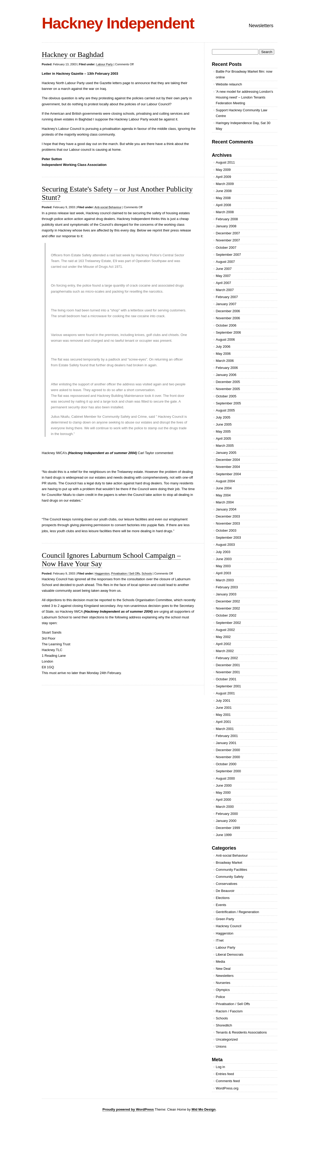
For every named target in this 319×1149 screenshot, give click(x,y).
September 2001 (228, 686)
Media (220, 962)
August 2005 (225, 410)
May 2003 (223, 566)
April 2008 (223, 205)
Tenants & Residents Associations (241, 1032)
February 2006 (227, 368)
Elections (223, 898)
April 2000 (223, 800)
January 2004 (226, 509)
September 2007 (228, 255)
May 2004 (223, 495)
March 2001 (225, 729)
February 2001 (227, 736)
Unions (221, 1046)
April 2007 (223, 283)
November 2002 (228, 608)
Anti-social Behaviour (107, 207)
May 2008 (223, 198)
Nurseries (223, 983)
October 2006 (226, 325)
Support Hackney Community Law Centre (241, 113)
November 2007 (228, 240)
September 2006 (228, 332)
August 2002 (225, 630)
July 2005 (223, 417)
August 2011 (225, 162)
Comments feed (228, 1081)
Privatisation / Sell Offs (125, 573)
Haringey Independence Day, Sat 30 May (243, 126)
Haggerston (102, 573)
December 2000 (228, 750)
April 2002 (223, 644)
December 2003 (228, 516)
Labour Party (104, 64)
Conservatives (226, 884)
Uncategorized (227, 1039)
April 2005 (223, 438)
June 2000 (224, 785)
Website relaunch (229, 84)
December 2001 (228, 665)
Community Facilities (231, 870)
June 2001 (224, 708)
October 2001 (226, 679)
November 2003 (228, 523)
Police (220, 997)
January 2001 (226, 743)
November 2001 (228, 672)
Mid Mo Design (204, 1109)
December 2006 (228, 311)
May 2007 (223, 276)
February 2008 (227, 219)
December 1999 (228, 828)
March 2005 (225, 446)
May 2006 (223, 354)
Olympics (223, 990)
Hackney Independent (118, 23)
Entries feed (225, 1074)
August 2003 (225, 545)
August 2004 (225, 481)
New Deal (223, 969)
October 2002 (226, 615)
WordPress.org (227, 1088)
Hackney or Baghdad (73, 54)
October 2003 (226, 530)
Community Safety (230, 877)
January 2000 (226, 821)
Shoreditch (224, 1025)
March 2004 (225, 502)
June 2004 (224, 488)
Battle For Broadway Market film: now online (244, 74)
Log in (220, 1067)
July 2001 (223, 701)
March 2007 (225, 290)
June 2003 (224, 559)
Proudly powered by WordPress (128, 1109)
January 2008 (226, 226)
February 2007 (227, 297)
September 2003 (228, 537)
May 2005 (223, 431)
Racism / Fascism (229, 1011)
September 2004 (228, 474)
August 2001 (225, 693)
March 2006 (225, 361)
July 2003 (223, 552)
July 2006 (223, 347)
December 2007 (228, 233)
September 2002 (228, 623)
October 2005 (226, 396)
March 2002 (225, 651)
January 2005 (226, 453)
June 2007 (224, 269)
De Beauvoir (225, 891)
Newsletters (261, 25)
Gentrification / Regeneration (237, 912)
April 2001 (223, 722)
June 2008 (224, 191)
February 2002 (227, 658)
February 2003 (227, 587)
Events (221, 905)
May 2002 (223, 637)
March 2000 (225, 807)
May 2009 (223, 170)
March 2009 (225, 184)
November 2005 (228, 389)
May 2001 (223, 715)
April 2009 (223, 177)
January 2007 (226, 304)
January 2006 (226, 375)
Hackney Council (229, 926)
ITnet (220, 940)
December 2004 (228, 460)
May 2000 (223, 792)
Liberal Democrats (230, 954)
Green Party (225, 919)
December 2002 (228, 601)
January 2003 (226, 594)
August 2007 (225, 262)
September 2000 (228, 771)
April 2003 (223, 573)
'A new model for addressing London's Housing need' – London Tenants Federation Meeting (244, 97)
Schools (147, 573)
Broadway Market (229, 862)
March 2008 (225, 212)
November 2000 (228, 757)
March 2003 (225, 580)
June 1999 (224, 835)
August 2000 (225, 778)
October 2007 (226, 247)
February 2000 (227, 814)
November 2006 (228, 318)
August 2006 (225, 339)
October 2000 (226, 764)
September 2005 (228, 403)
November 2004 (228, 467)
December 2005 (228, 382)
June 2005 (224, 424)
